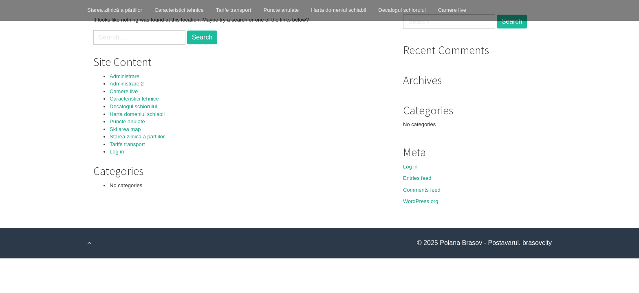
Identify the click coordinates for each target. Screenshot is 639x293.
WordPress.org (420, 201)
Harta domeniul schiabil (338, 10)
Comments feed (422, 190)
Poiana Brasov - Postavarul (479, 242)
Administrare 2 (127, 84)
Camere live (452, 10)
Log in (117, 152)
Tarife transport (233, 10)
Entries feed (417, 178)
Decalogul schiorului (401, 10)
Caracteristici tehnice (179, 10)
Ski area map (125, 129)
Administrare (124, 76)
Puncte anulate (281, 10)
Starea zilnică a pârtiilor (114, 10)
